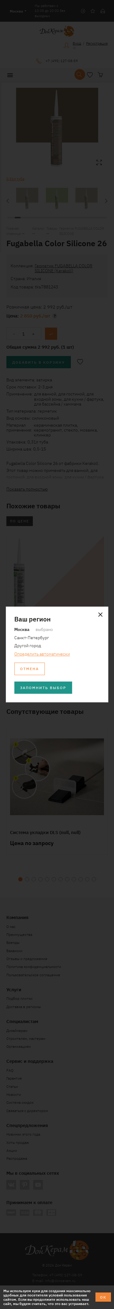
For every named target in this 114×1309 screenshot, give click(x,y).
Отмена (29, 668)
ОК (103, 1297)
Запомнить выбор (43, 687)
